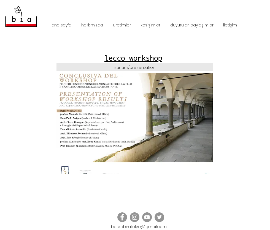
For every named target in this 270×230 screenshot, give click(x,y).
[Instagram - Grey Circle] (134, 217)
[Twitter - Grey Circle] (159, 217)
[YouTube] (147, 217)
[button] (134, 123)
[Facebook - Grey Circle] (122, 217)
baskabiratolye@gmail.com (139, 226)
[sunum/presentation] (134, 67)
